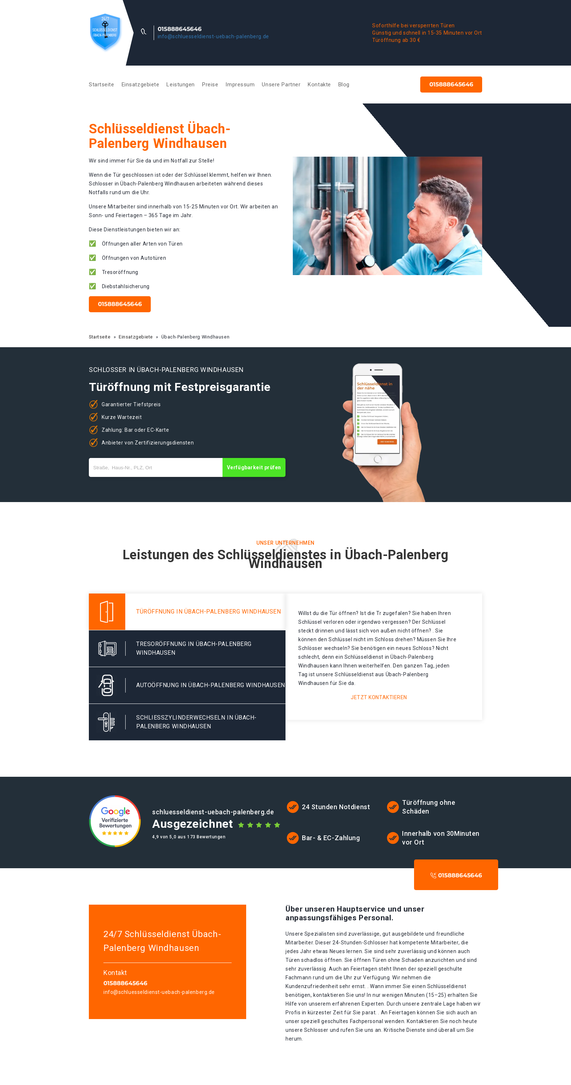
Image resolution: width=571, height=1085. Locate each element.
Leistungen (180, 84)
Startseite (101, 84)
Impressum (240, 84)
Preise (210, 84)
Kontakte (319, 84)
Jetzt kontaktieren (379, 697)
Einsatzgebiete (141, 84)
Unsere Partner (281, 84)
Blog (344, 84)
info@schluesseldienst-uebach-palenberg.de (213, 36)
